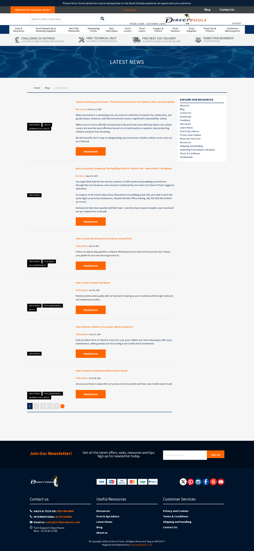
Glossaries (185, 131)
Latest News (34, 132)
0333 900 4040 (65, 511)
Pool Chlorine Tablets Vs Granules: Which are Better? (114, 343)
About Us (184, 112)
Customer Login (218, 26)
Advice (47, 132)
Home (37, 95)
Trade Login (199, 26)
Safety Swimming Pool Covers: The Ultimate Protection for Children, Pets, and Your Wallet (119, 111)
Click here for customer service (35, 10)
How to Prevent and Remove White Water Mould (111, 387)
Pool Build (49, 277)
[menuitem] (18, 35)
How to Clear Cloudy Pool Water (99, 299)
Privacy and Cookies (190, 142)
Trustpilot (131, 10)
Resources (185, 149)
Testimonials (186, 164)
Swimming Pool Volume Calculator (197, 157)
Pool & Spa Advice (189, 138)
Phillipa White (82, 262)
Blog (207, 9)
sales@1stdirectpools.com (63, 522)
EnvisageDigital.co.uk (141, 544)
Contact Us (227, 9)
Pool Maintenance (37, 281)
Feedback (185, 127)
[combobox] (133, 21)
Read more (91, 163)
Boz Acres (80, 192)
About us (102, 532)
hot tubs (89, 224)
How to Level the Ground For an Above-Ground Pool (114, 255)
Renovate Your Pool (190, 146)
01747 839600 (64, 516)
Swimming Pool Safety (39, 136)
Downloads (185, 123)
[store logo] (37, 21)
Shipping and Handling (191, 153)
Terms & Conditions (190, 160)
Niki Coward (81, 121)
